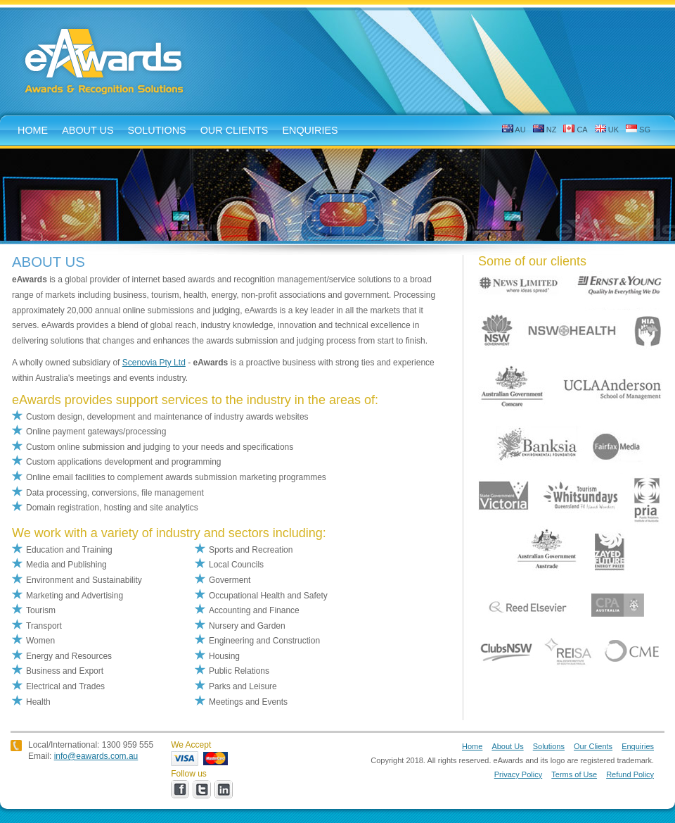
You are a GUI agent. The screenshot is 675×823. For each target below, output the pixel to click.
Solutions (549, 746)
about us (87, 130)
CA (575, 129)
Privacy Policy (518, 774)
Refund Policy (630, 774)
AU (514, 129)
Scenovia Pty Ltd (154, 362)
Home (472, 746)
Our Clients (234, 130)
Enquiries (638, 746)
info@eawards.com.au (96, 756)
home (33, 130)
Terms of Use (574, 774)
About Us (507, 746)
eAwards (105, 62)
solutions (157, 130)
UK (607, 129)
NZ (545, 129)
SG (638, 129)
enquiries (310, 130)
